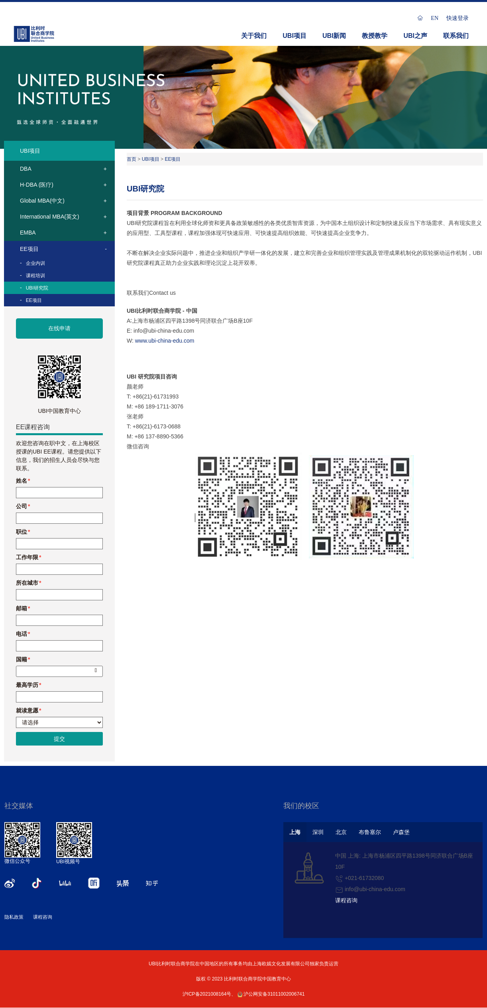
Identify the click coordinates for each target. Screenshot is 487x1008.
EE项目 (29, 249)
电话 (21, 634)
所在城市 (27, 583)
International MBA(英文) (49, 216)
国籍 (21, 659)
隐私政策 (14, 917)
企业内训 (35, 263)
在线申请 (59, 328)
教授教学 (374, 35)
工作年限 (27, 557)
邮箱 (21, 608)
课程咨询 (42, 917)
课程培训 (35, 275)
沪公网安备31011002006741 (271, 994)
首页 (131, 159)
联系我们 (456, 35)
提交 (59, 739)
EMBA (28, 232)
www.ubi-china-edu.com (164, 340)
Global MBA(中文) (42, 200)
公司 (21, 506)
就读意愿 (27, 710)
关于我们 (254, 35)
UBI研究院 (37, 288)
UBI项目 (294, 35)
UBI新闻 (334, 35)
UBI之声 (415, 35)
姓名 (21, 480)
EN (434, 18)
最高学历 (27, 685)
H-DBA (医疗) (36, 184)
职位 (21, 532)
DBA (25, 169)
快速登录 (457, 18)
